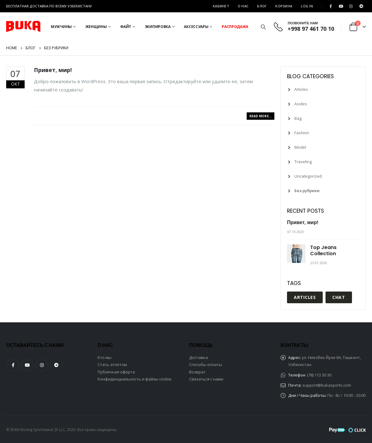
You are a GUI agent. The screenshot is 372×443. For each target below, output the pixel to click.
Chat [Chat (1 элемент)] (338, 297)
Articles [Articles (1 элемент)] (305, 297)
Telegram (56, 365)
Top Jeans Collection (323, 250)
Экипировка (158, 26)
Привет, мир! (53, 70)
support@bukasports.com (326, 385)
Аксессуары (196, 26)
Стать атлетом (112, 364)
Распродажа (235, 26)
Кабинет (221, 6)
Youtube (27, 365)
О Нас (243, 6)
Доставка (198, 357)
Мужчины (61, 26)
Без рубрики (307, 190)
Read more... (260, 116)
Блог (262, 6)
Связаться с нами (206, 379)
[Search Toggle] (263, 26)
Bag (297, 118)
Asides (300, 104)
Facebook (13, 365)
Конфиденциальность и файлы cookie (135, 379)
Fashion (301, 132)
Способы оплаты (205, 364)
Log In (307, 6)
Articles (301, 89)
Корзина (283, 6)
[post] (297, 253)
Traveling (303, 161)
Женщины (96, 26)
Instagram (42, 365)
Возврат (197, 372)
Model (300, 147)
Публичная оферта (116, 372)
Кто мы (104, 357)
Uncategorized (308, 176)
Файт (125, 26)
